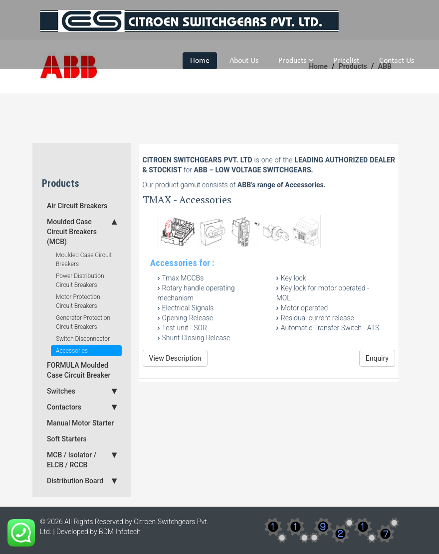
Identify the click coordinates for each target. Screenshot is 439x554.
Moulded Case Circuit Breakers (84, 260)
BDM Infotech (120, 532)
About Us (243, 61)
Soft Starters (67, 439)
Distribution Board (82, 481)
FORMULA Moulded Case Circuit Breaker (79, 370)
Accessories (72, 350)
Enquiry (377, 358)
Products (295, 60)
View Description (175, 358)
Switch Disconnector (83, 338)
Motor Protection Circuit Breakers (78, 301)
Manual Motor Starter (80, 423)
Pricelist (346, 61)
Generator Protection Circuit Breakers (83, 322)
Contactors (82, 407)
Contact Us (396, 61)
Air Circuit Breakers (77, 206)
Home (200, 61)
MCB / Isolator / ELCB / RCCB (82, 459)
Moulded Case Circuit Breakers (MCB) (82, 231)
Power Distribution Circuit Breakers (80, 280)
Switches (82, 391)
